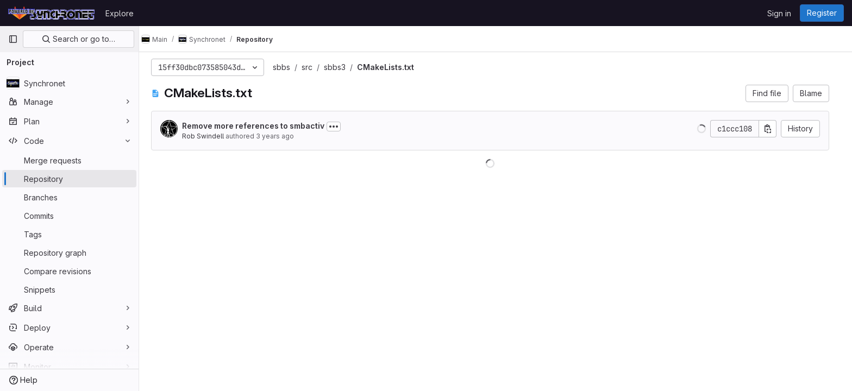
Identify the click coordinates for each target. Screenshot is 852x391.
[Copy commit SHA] (773, 128)
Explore (119, 13)
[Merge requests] (69, 160)
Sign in (779, 13)
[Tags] (69, 234)
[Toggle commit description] (339, 126)
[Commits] (69, 215)
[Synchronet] (69, 83)
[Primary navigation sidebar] (13, 39)
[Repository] (69, 178)
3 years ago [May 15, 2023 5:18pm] (280, 136)
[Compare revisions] (69, 271)
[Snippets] (69, 289)
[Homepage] (51, 13)
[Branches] (69, 197)
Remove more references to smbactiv (258, 125)
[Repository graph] (69, 252)
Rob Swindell (208, 136)
